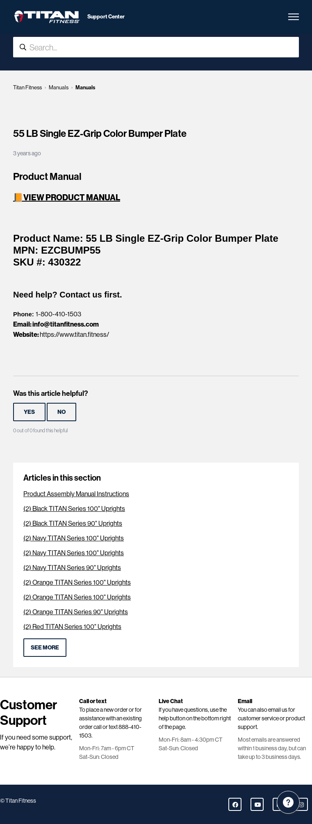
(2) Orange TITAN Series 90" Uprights (75, 612)
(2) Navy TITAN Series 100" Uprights (73, 538)
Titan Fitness (27, 87)
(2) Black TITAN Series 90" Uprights (72, 523)
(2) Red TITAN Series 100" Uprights (72, 627)
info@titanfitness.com (65, 324)
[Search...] (156, 47)
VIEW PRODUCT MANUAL (71, 197)
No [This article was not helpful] (61, 411)
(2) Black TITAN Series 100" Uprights (74, 509)
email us (277, 709)
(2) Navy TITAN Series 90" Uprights (72, 568)
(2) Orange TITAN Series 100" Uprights (77, 582)
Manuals (58, 87)
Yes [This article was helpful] (29, 411)
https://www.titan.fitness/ (74, 334)
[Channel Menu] (288, 802)
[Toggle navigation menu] (293, 17)
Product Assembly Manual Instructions (76, 494)
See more (45, 647)
